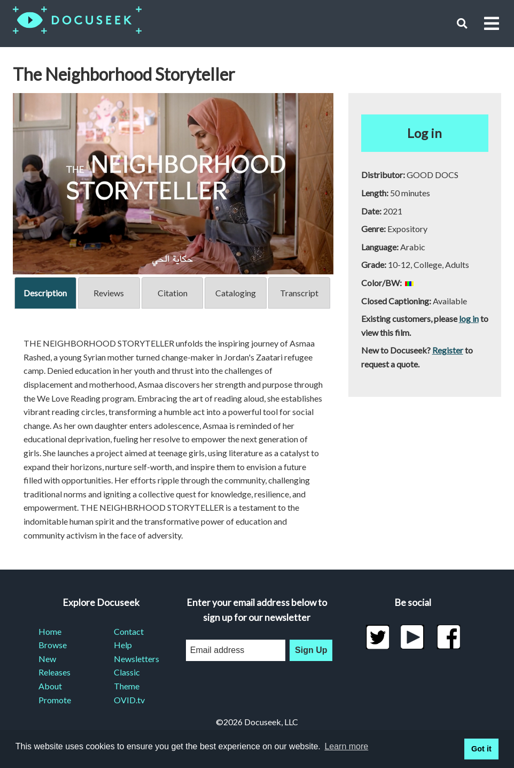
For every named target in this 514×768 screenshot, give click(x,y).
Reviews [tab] (109, 293)
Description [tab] (45, 293)
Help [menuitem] (123, 645)
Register (447, 350)
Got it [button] (481, 748)
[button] (462, 23)
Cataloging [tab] (235, 293)
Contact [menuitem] (129, 631)
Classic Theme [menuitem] (127, 679)
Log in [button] (424, 133)
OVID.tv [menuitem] (129, 700)
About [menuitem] (50, 686)
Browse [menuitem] (52, 645)
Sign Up (311, 650)
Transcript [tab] (299, 293)
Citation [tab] (173, 293)
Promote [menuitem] (54, 700)
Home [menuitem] (49, 631)
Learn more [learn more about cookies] (346, 746)
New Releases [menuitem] (54, 666)
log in (469, 318)
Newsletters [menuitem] (136, 659)
